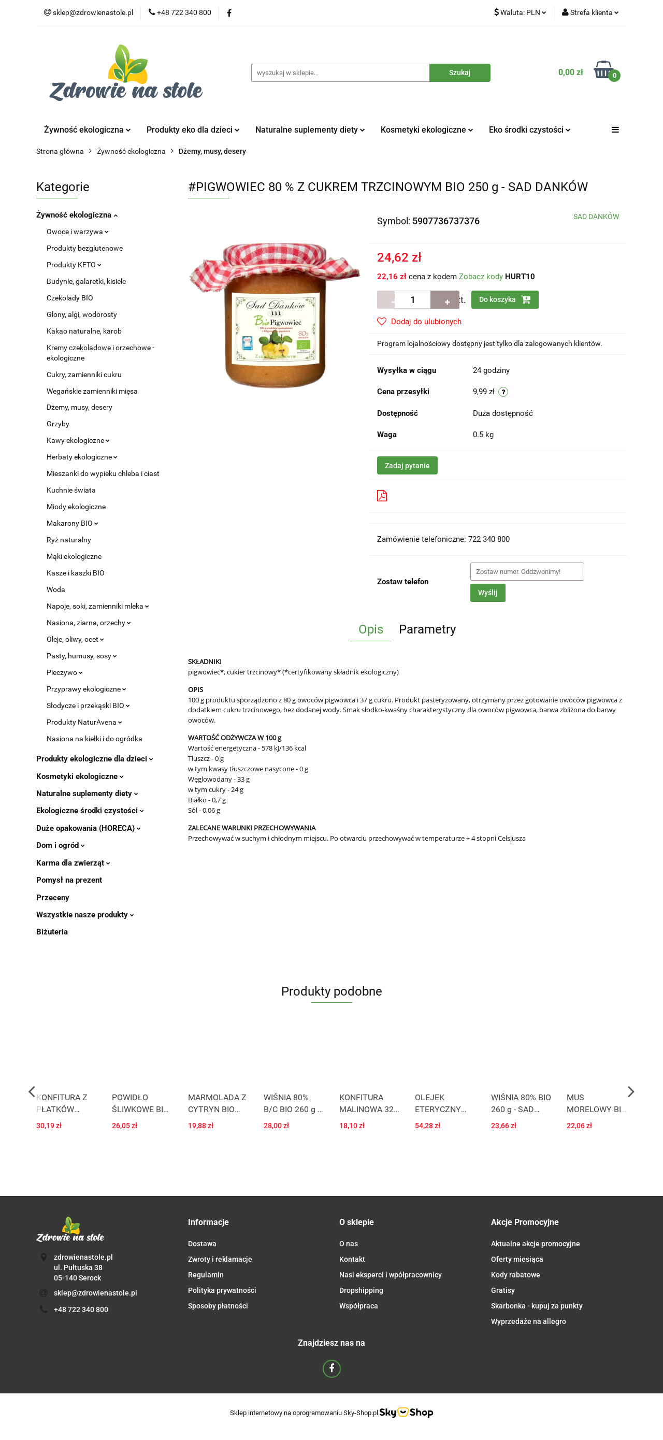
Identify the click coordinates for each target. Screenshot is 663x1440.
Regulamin (206, 1275)
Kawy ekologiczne (78, 440)
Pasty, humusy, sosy (82, 656)
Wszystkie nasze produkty (85, 914)
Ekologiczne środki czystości (90, 810)
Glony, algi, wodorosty (82, 314)
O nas (348, 1244)
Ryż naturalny (69, 540)
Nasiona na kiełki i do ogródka (94, 739)
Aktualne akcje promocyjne (535, 1244)
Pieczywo (65, 672)
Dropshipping (361, 1290)
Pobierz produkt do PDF (425, 495)
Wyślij (488, 592)
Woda (56, 589)
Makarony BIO (72, 523)
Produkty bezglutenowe (85, 248)
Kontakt (352, 1259)
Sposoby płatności (218, 1306)
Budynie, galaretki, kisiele (86, 281)
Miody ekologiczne (76, 506)
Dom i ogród (60, 845)
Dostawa (202, 1244)
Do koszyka (505, 299)
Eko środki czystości (530, 130)
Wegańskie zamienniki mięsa (92, 391)
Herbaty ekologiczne (82, 457)
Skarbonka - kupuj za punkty (537, 1306)
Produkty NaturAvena (84, 722)
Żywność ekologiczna (87, 130)
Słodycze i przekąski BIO (88, 705)
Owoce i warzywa (78, 231)
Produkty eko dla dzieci (193, 130)
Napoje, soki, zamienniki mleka (98, 606)
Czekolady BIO (70, 298)
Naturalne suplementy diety (310, 130)
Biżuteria (52, 932)
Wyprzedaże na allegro (528, 1321)
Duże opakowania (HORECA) (88, 828)
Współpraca (358, 1306)
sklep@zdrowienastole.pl (95, 1293)
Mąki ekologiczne (74, 556)
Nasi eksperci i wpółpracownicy (390, 1275)
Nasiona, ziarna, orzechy (89, 622)
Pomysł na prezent (69, 880)
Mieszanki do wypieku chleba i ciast (103, 473)
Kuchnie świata (71, 490)
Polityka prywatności (222, 1290)
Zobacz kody (481, 276)
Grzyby (58, 424)
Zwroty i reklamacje (220, 1259)
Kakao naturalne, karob (84, 331)
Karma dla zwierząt (73, 863)
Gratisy (503, 1290)
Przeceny (52, 897)
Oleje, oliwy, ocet (75, 639)
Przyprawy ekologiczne (86, 689)
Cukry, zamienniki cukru (84, 374)
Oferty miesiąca (517, 1259)
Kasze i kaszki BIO (76, 573)
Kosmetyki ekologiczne (427, 130)
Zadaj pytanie (407, 466)
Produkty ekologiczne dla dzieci (94, 759)
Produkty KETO (74, 265)
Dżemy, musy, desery (79, 407)
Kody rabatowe (515, 1275)
